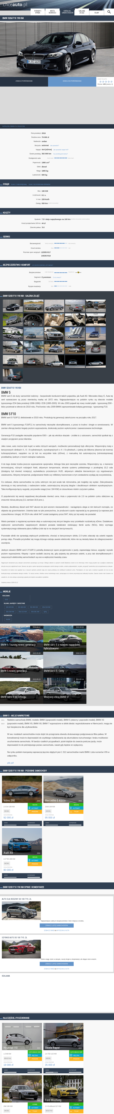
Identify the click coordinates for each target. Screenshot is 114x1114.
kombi (8, 619)
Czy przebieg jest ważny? (60, 154)
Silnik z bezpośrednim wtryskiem (39, 184)
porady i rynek (37, 12)
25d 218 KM (46, 607)
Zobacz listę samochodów (56, 925)
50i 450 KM (34, 607)
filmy (97, 13)
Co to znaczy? (57, 277)
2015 (6, 599)
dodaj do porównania (72, 81)
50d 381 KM (35, 612)
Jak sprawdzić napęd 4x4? (60, 149)
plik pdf (10, 763)
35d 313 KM (23, 612)
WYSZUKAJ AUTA (63, 930)
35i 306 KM (22, 607)
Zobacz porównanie (24, 81)
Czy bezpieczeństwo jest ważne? (42, 265)
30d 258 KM (10, 612)
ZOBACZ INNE (49, 930)
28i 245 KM (10, 607)
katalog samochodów (67, 12)
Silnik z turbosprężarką (19, 184)
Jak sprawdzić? (54, 145)
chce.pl (15, 3)
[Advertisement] (57, 105)
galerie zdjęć (82, 12)
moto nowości (52, 12)
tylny (45, 612)
